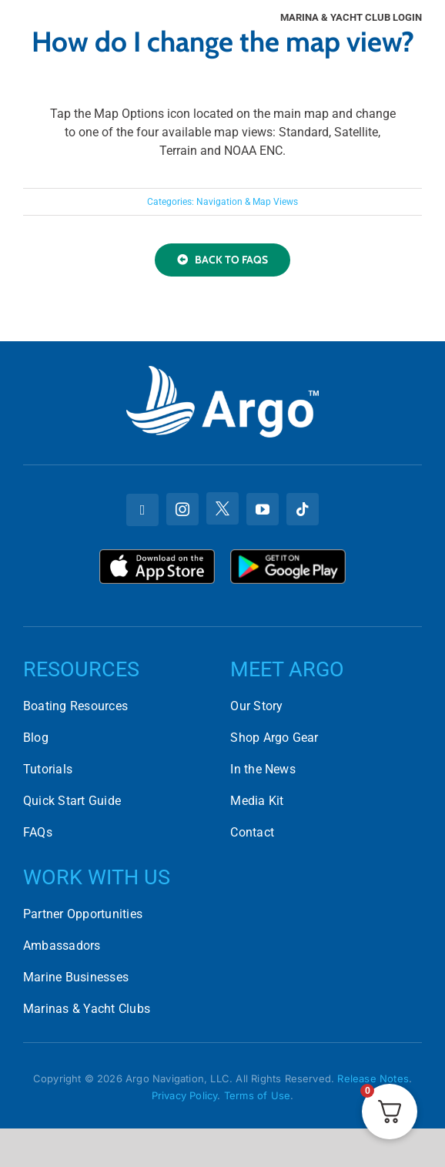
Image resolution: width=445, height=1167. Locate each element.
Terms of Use (257, 1095)
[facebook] (142, 510)
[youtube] (262, 509)
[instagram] (182, 509)
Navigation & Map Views (247, 201)
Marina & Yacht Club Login (351, 17)
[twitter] (222, 508)
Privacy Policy (185, 1095)
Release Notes (373, 1078)
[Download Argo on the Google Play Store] (288, 555)
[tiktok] (302, 509)
